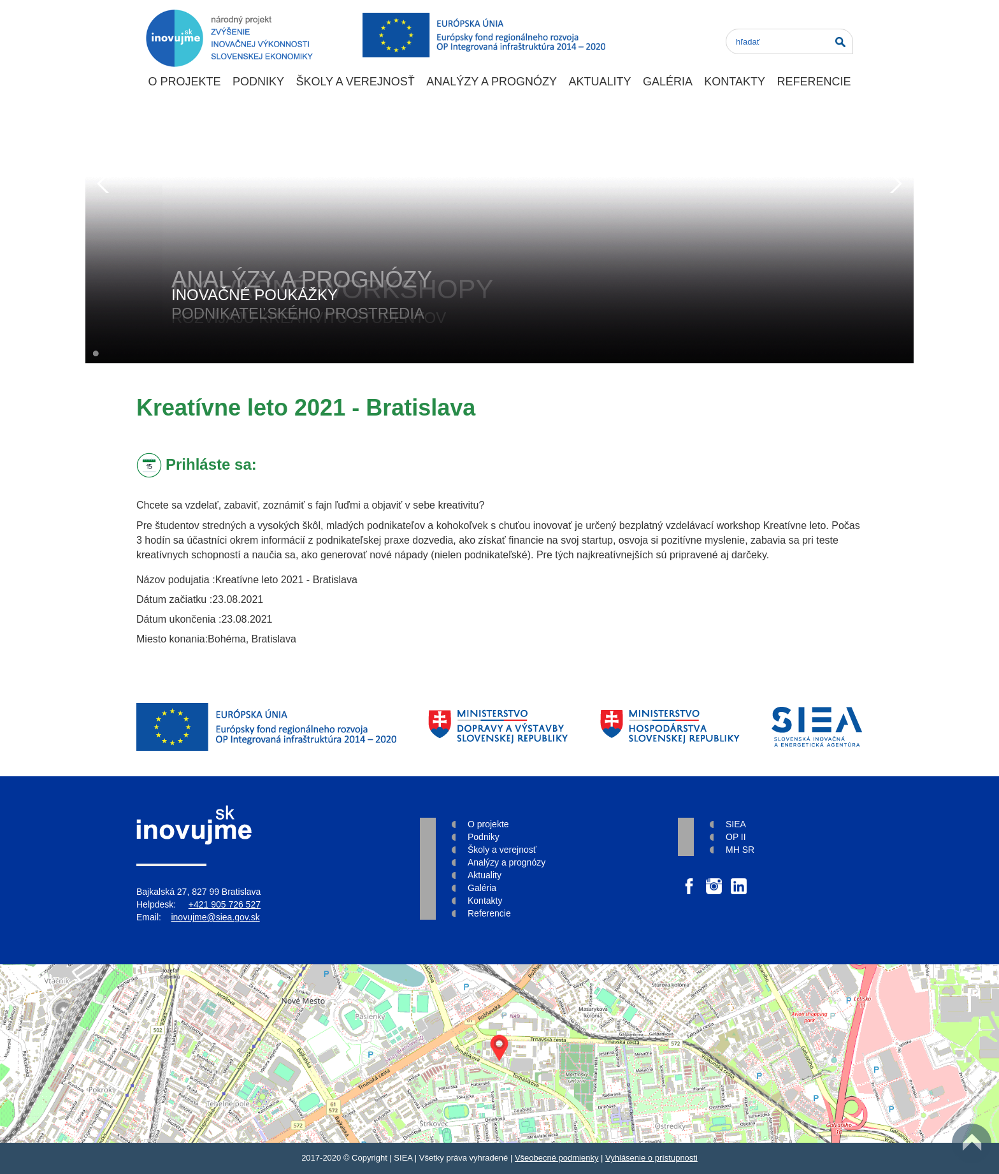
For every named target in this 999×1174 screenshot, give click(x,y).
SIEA (736, 824)
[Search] (789, 41)
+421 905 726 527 (225, 904)
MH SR (740, 849)
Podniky (258, 81)
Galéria (668, 81)
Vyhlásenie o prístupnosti (651, 1158)
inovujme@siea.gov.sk (215, 917)
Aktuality (599, 81)
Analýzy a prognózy (491, 81)
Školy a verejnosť (355, 81)
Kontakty (734, 81)
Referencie (814, 81)
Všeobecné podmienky (557, 1158)
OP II (736, 837)
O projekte (184, 81)
